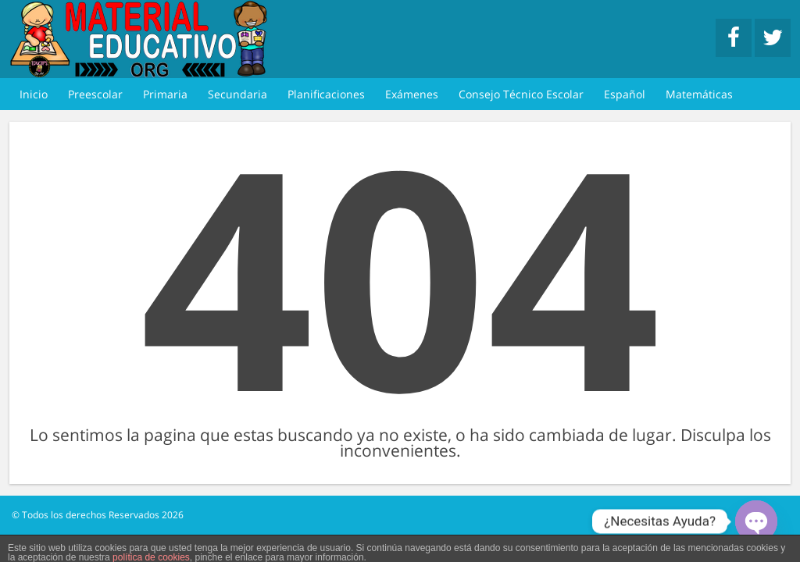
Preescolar (95, 94)
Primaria (165, 94)
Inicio (34, 94)
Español (624, 94)
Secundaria (237, 94)
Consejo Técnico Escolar (521, 94)
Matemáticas (699, 94)
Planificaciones (326, 94)
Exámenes (411, 94)
